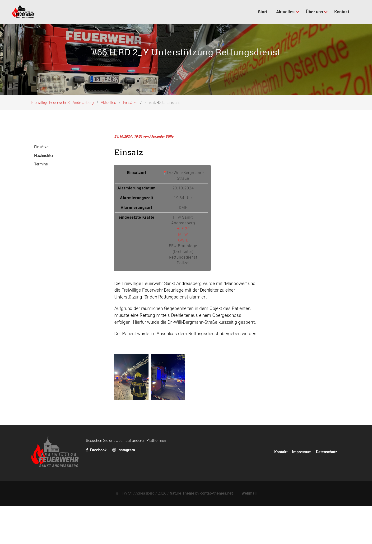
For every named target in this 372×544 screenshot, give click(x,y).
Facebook (97, 488)
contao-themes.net (217, 531)
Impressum (302, 490)
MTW (183, 272)
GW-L (183, 278)
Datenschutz (326, 490)
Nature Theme (182, 531)
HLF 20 (183, 267)
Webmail (249, 531)
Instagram (123, 488)
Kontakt (281, 490)
